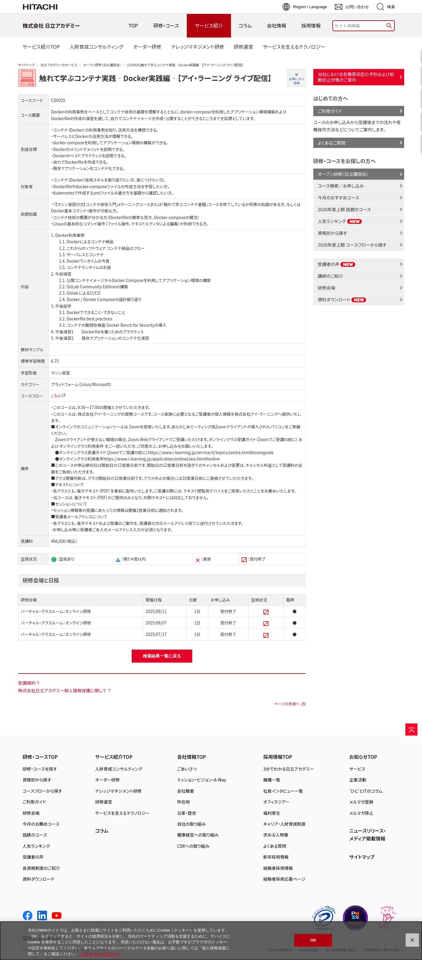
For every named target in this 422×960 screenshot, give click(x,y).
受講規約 (27, 683)
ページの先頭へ (286, 703)
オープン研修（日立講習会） (102, 65)
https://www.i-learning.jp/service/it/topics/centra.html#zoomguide (211, 452)
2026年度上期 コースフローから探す (352, 244)
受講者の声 (337, 264)
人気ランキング (340, 221)
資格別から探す (332, 233)
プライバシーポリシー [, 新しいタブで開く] (100, 954)
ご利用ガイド (330, 111)
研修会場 (326, 287)
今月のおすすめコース (338, 197)
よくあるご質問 (331, 142)
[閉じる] (412, 940)
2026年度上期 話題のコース (344, 209)
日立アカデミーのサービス (59, 65)
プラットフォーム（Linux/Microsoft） (81, 384)
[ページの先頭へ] (411, 729)
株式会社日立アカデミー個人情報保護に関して (62, 690)
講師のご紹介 (330, 276)
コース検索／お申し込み (341, 185)
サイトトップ (26, 65)
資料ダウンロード (342, 299)
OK (313, 940)
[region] (211, 940)
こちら (56, 395)
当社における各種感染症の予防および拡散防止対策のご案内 (356, 77)
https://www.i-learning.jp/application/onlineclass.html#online (162, 459)
